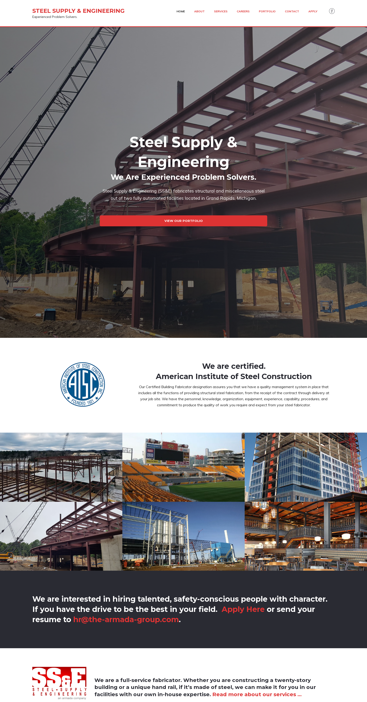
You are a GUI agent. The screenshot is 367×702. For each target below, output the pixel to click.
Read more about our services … (257, 694)
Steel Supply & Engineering (78, 10)
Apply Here (243, 609)
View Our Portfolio (183, 221)
